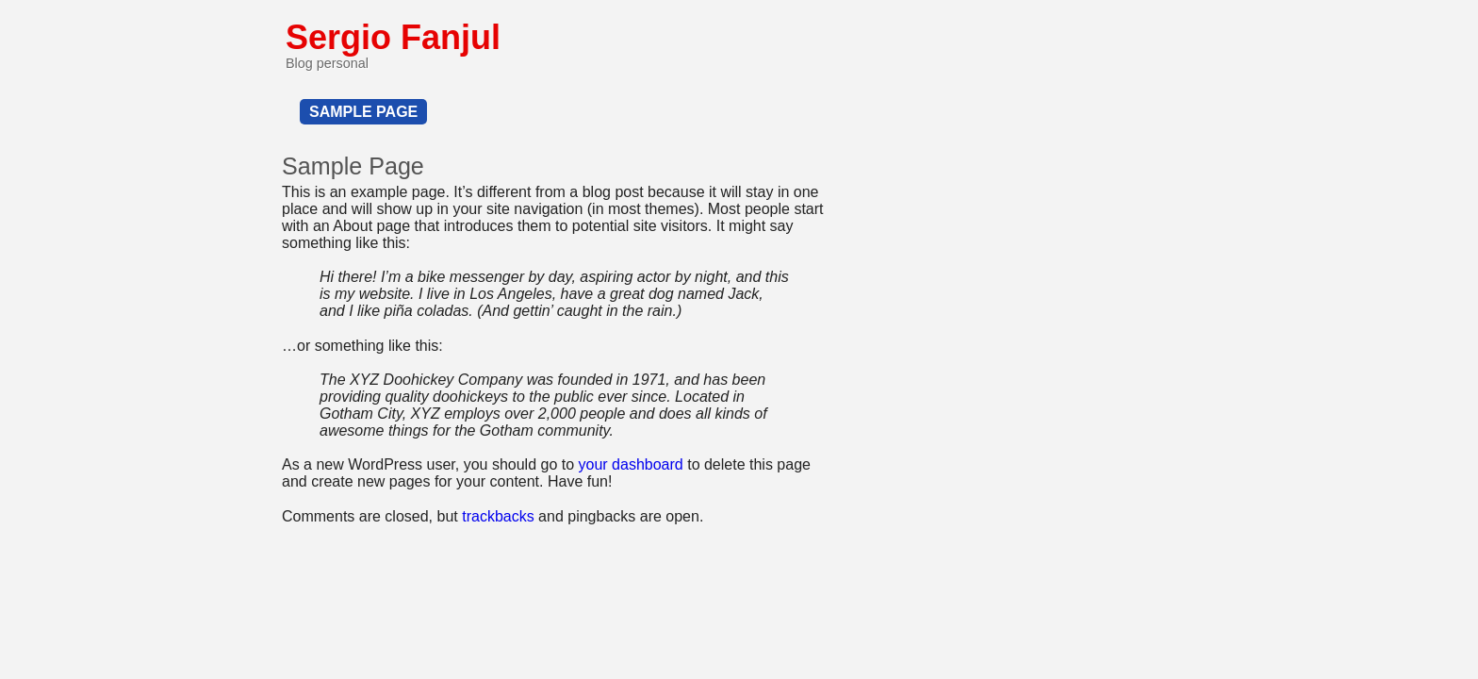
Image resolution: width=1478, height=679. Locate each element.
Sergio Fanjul (393, 37)
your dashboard (631, 464)
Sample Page (363, 112)
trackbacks (498, 516)
